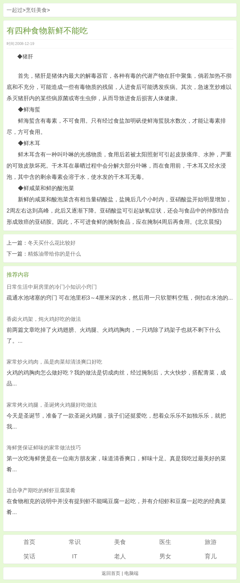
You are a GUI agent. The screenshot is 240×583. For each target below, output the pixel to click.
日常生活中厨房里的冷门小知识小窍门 (52, 287)
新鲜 (23, 199)
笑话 (29, 556)
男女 (165, 556)
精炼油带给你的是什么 (54, 254)
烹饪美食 (36, 10)
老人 (120, 556)
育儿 (211, 556)
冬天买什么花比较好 (52, 243)
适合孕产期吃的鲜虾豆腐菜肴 (41, 490)
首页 (29, 542)
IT (74, 556)
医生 (165, 542)
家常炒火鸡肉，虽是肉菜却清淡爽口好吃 (54, 362)
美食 (120, 542)
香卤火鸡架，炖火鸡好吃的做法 (44, 319)
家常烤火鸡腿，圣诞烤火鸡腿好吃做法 (52, 405)
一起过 (14, 10)
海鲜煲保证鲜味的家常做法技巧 (44, 448)
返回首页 (111, 573)
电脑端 (131, 573)
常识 (75, 542)
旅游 (211, 542)
